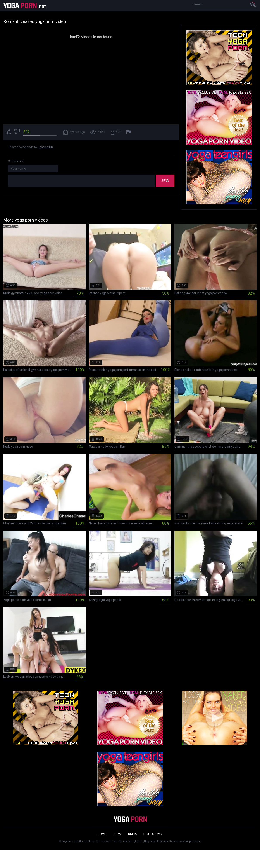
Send (165, 180)
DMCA (132, 834)
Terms (117, 834)
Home (102, 834)
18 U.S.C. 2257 (152, 834)
